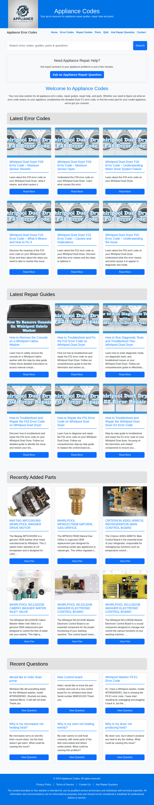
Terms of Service (65, 784)
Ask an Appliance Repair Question (77, 74)
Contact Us (85, 784)
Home (54, 32)
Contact (141, 32)
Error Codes (67, 32)
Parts (98, 32)
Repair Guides (84, 32)
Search (140, 45)
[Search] (69, 45)
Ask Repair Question (123, 32)
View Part (29, 561)
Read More (29, 191)
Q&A (106, 32)
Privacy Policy (43, 784)
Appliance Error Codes (22, 32)
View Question (29, 710)
